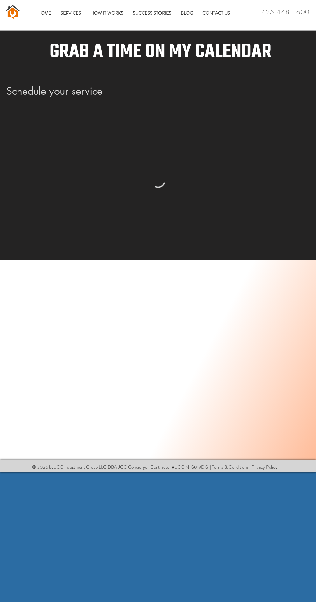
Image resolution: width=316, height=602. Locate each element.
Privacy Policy (264, 467)
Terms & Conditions (230, 467)
